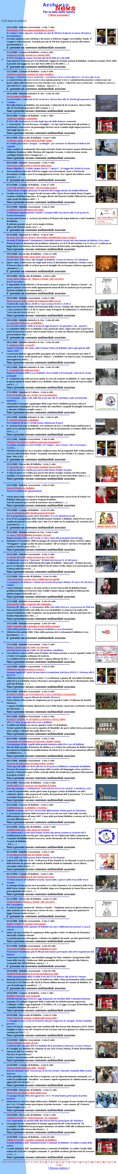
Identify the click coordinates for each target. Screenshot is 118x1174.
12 (57, 1161)
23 (60, 1165)
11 (51, 1161)
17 (86, 1161)
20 (103, 1161)
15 (74, 1161)
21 (109, 1161)
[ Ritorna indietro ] (59, 1168)
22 (115, 1161)
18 (92, 1161)
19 (97, 1161)
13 (63, 1161)
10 (46, 1161)
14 (69, 1161)
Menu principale (59, 15)
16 (80, 1161)
